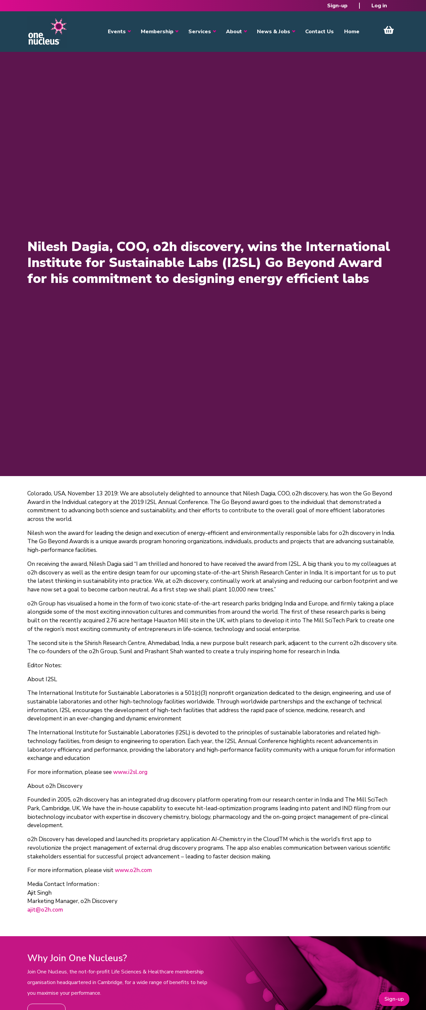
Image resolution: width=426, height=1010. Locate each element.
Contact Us (319, 31)
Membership (157, 31)
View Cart (389, 30)
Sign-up (337, 6)
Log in (379, 6)
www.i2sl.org (130, 772)
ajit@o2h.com (45, 910)
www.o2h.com (133, 870)
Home (351, 31)
